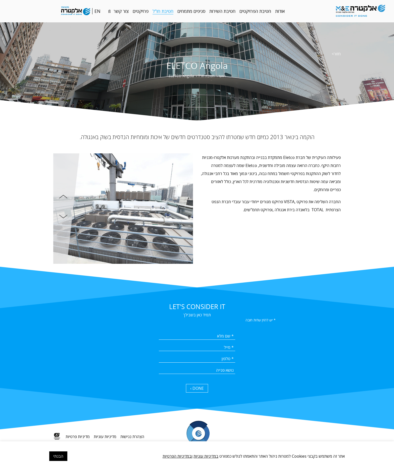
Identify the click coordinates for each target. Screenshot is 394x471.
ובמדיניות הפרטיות (177, 456)
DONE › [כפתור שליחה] (197, 388)
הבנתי (58, 456)
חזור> (336, 54)
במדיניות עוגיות (205, 456)
